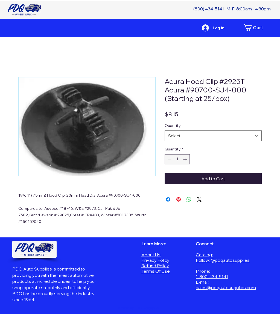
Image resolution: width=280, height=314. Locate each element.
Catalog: (204, 254)
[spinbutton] (177, 159)
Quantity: (173, 125)
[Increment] (185, 159)
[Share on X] (199, 199)
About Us (151, 254)
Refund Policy (155, 265)
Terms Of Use (155, 271)
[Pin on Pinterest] (178, 199)
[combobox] (213, 135)
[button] (256, 27)
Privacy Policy (155, 260)
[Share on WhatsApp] (189, 199)
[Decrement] (168, 159)
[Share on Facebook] (168, 199)
